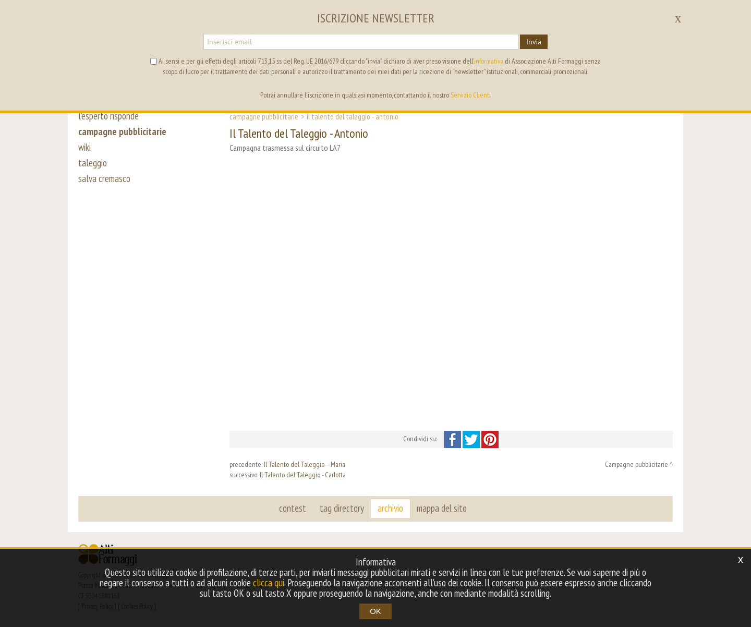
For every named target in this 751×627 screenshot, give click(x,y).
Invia (533, 41)
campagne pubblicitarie (122, 131)
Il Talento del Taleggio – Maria (304, 464)
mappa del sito (442, 508)
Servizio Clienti (471, 95)
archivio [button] (390, 508)
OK (375, 611)
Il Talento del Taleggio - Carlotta (303, 474)
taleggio (92, 162)
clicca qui (268, 582)
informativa (488, 61)
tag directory (342, 508)
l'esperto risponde (108, 115)
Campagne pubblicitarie (263, 116)
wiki (84, 147)
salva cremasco (104, 178)
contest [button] (292, 508)
